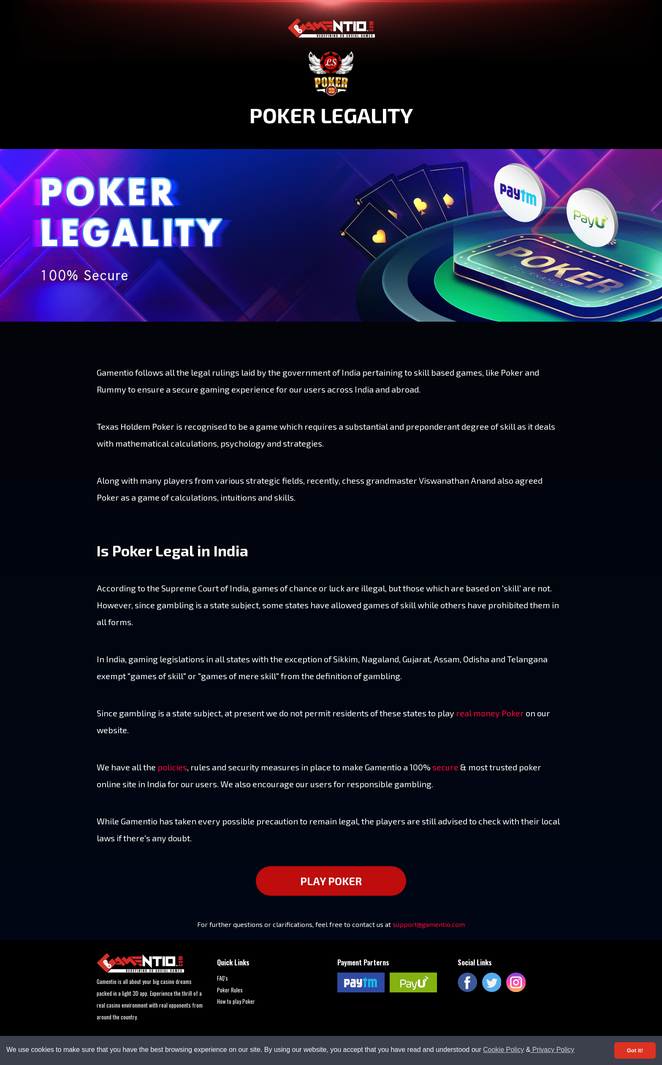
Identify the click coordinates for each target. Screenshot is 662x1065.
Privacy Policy (552, 1049)
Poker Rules (230, 990)
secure (445, 767)
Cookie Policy (503, 1049)
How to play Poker (236, 1001)
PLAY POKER (331, 881)
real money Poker (490, 713)
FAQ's (222, 978)
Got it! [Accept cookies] (635, 1050)
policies (172, 767)
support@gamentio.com (429, 924)
